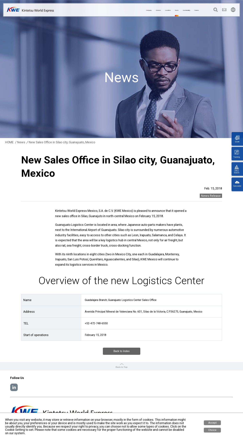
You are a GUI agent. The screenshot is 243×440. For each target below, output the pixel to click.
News (161, 10)
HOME (9, 142)
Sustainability (177, 10)
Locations (148, 10)
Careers (194, 10)
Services (132, 10)
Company (117, 10)
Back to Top (121, 367)
